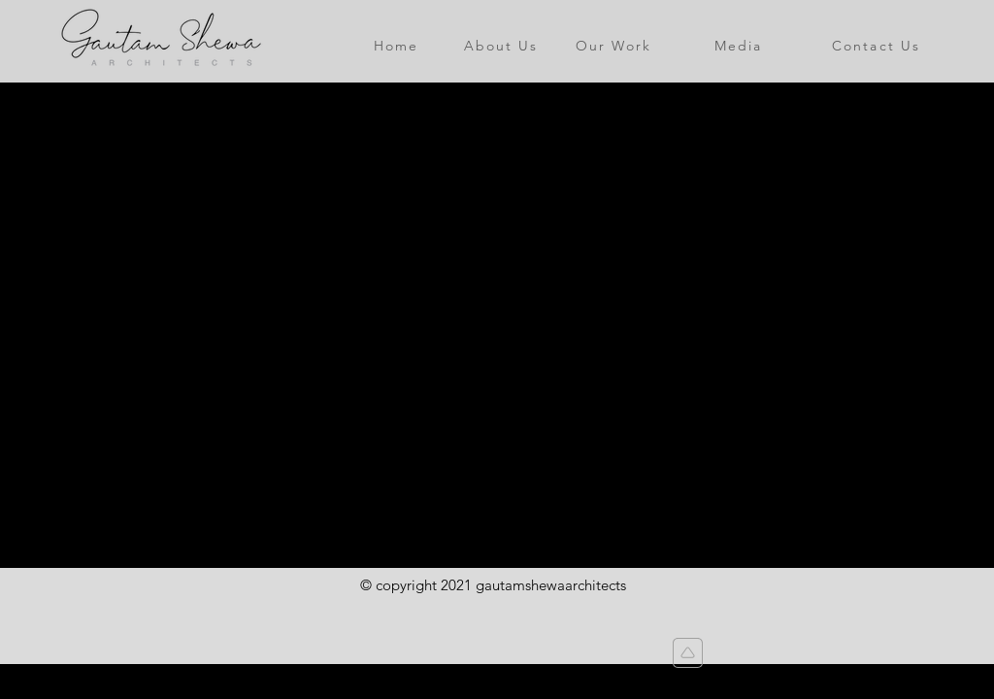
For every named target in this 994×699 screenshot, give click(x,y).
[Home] (396, 45)
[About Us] (501, 45)
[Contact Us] (876, 45)
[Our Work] (613, 45)
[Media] (738, 45)
